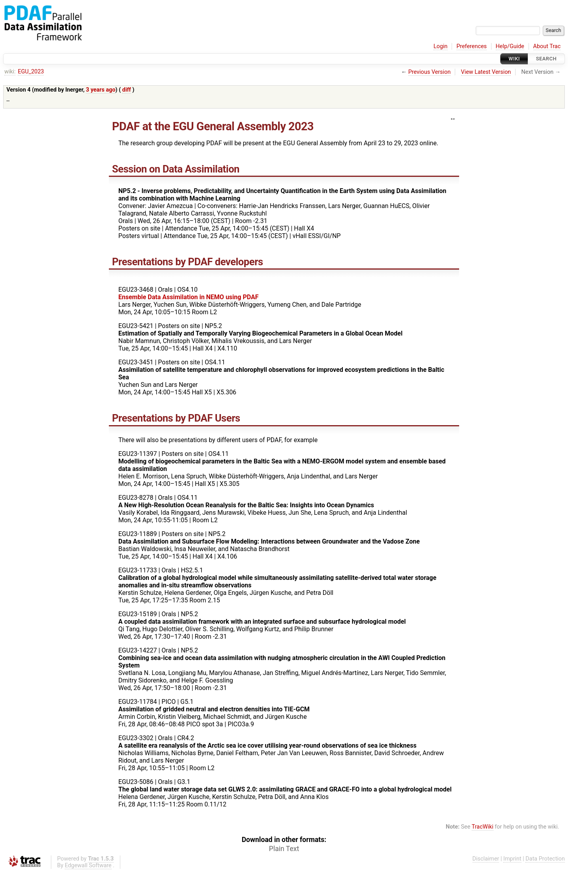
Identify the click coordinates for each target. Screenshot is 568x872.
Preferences (471, 46)
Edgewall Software (88, 865)
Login (440, 46)
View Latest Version (486, 72)
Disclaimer (486, 858)
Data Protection (545, 858)
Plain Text (284, 849)
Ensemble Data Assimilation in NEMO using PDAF (188, 297)
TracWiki (482, 826)
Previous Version (429, 72)
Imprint (512, 858)
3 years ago (101, 89)
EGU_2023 (31, 71)
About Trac (547, 46)
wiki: (10, 71)
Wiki (514, 59)
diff (126, 89)
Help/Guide (510, 46)
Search (546, 59)
